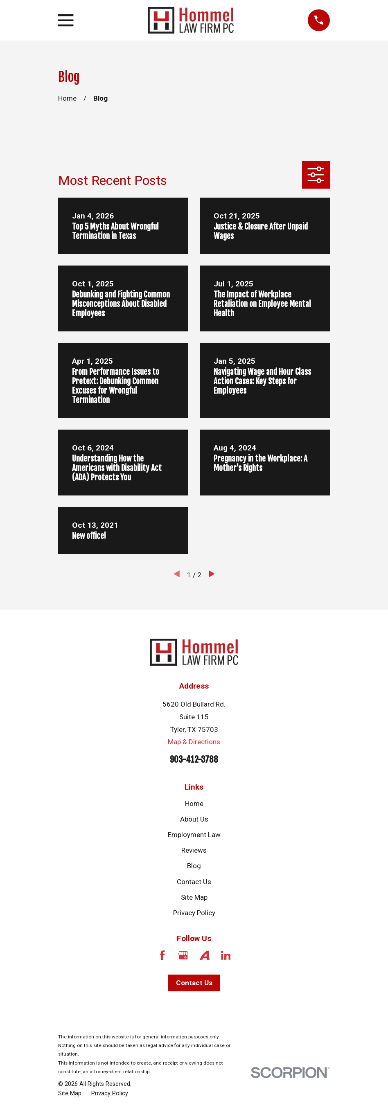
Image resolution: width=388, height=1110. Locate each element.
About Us (194, 819)
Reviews (194, 850)
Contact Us (194, 882)
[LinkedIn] (226, 955)
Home (194, 803)
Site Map (194, 897)
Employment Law (194, 835)
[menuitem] (69, 1094)
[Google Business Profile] (183, 955)
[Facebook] (162, 955)
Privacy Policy (194, 913)
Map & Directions (194, 742)
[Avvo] (205, 955)
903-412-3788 (194, 759)
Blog (194, 866)
